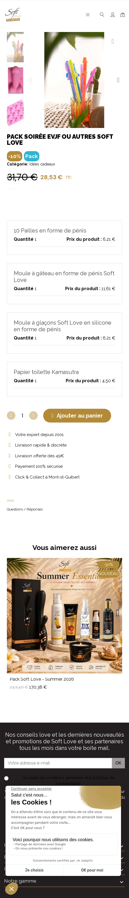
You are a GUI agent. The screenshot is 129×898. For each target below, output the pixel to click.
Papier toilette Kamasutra (46, 372)
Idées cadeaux (42, 164)
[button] (30, 80)
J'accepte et (67, 781)
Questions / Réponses (25, 509)
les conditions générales (61, 778)
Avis (10, 500)
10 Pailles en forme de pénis (50, 230)
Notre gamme (20, 881)
